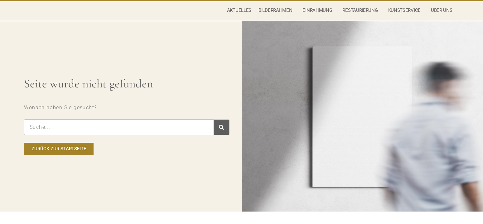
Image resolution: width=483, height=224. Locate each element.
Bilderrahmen (276, 14)
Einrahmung (318, 14)
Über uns (443, 14)
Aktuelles (239, 14)
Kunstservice (406, 14)
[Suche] (221, 134)
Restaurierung (361, 14)
